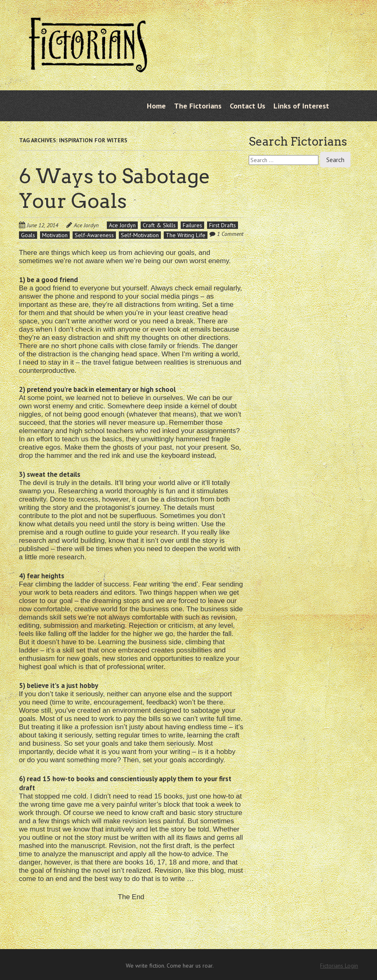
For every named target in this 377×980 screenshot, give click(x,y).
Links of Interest (301, 106)
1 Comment (230, 234)
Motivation (55, 235)
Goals (28, 235)
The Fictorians (197, 106)
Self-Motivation (140, 235)
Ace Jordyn (86, 225)
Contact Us (247, 106)
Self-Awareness (94, 235)
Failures (192, 225)
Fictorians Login (339, 965)
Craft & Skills (159, 225)
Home (156, 106)
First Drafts (222, 225)
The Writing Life (185, 235)
